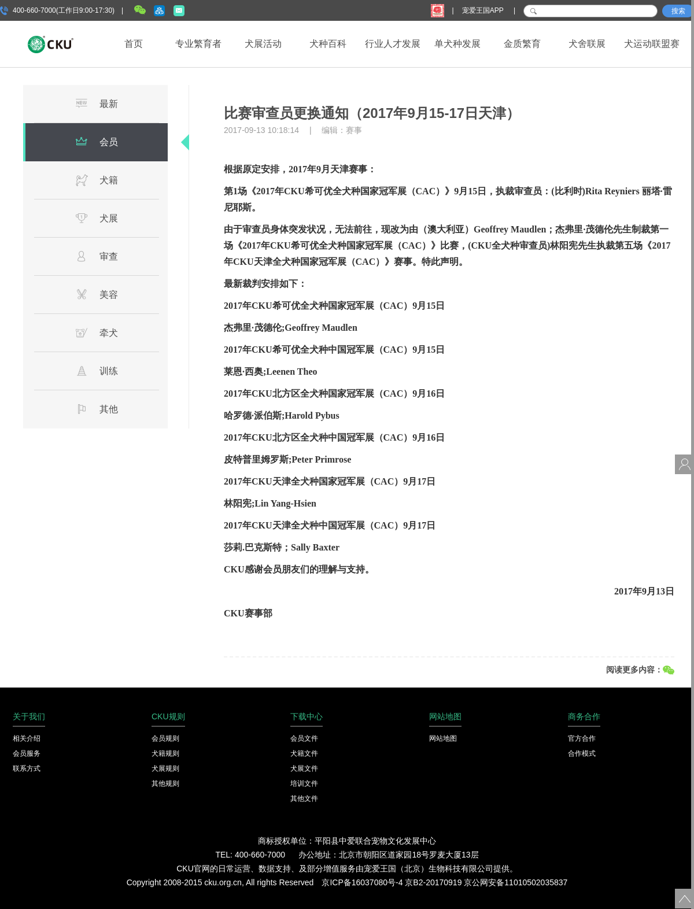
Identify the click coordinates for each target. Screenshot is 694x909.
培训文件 (304, 783)
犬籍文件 (304, 753)
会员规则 (165, 738)
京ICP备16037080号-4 (362, 882)
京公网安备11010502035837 (515, 882)
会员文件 (304, 738)
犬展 (96, 218)
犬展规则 (165, 768)
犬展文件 (304, 768)
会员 (96, 141)
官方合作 (582, 738)
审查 (96, 256)
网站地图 (443, 738)
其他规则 (165, 783)
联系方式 (26, 768)
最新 (96, 103)
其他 (96, 408)
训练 (96, 370)
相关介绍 (26, 738)
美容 (96, 294)
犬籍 (96, 179)
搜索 (678, 11)
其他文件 (304, 799)
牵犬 (96, 332)
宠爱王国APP (483, 10)
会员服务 (26, 753)
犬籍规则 (165, 753)
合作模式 (582, 753)
